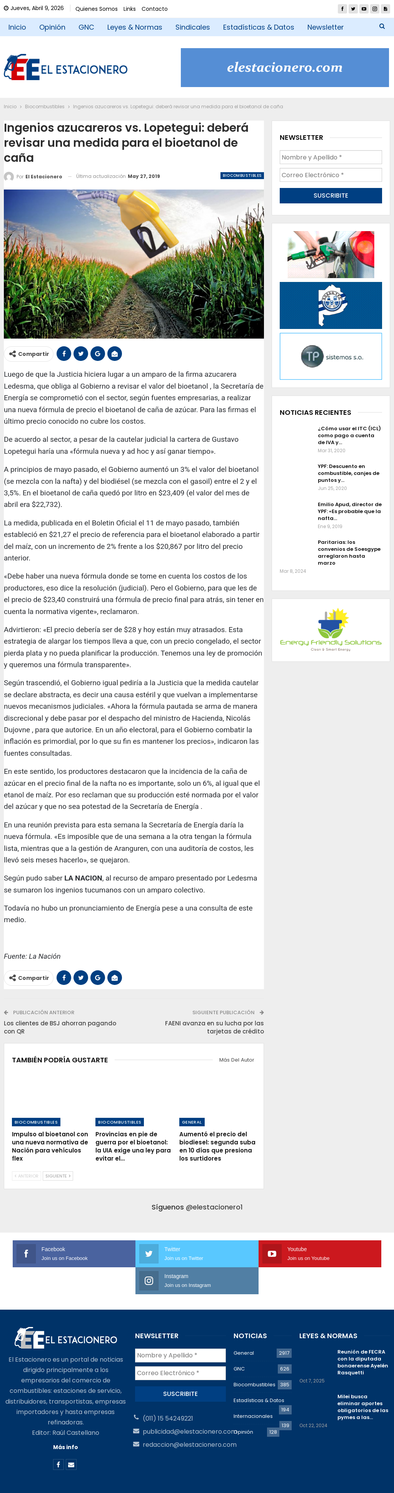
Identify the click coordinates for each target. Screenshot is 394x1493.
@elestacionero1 (214, 1207)
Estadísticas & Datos (258, 27)
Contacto (155, 9)
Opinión (52, 27)
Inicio (17, 27)
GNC (86, 27)
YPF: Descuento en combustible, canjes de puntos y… (348, 472)
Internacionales (253, 1389)
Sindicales (192, 27)
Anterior (26, 1176)
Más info (65, 1420)
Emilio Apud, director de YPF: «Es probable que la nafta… (350, 510)
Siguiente (57, 1176)
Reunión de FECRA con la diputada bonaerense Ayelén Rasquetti (362, 1335)
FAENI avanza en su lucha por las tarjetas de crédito (214, 1027)
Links (130, 9)
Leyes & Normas (134, 27)
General (192, 1122)
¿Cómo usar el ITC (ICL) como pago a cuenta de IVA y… (349, 434)
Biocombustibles (242, 175)
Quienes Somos (96, 9)
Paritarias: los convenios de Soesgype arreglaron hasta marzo (349, 552)
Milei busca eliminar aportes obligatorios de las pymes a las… (362, 1380)
